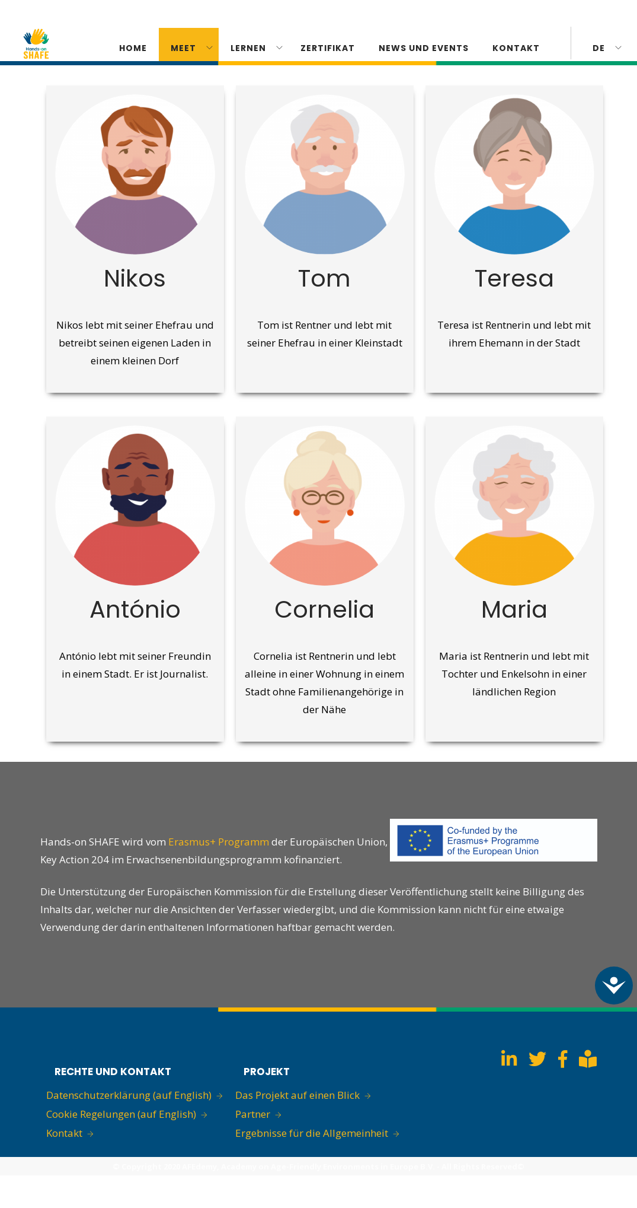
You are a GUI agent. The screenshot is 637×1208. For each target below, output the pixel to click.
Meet (183, 48)
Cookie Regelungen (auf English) (121, 1114)
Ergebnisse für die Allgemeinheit (311, 1133)
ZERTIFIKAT (327, 48)
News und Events (424, 48)
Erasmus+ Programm (219, 841)
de (599, 48)
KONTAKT (516, 48)
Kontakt (64, 1133)
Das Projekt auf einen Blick (297, 1095)
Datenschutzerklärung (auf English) (129, 1095)
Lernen (248, 48)
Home (133, 48)
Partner (252, 1114)
